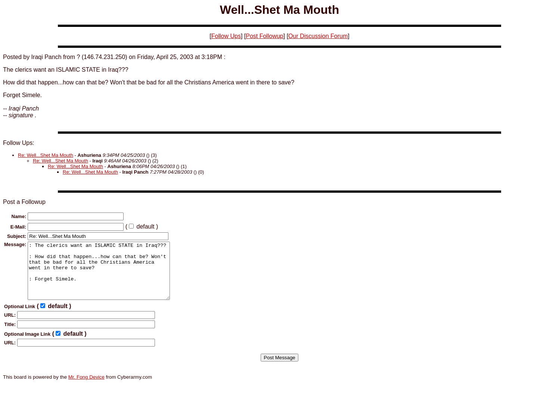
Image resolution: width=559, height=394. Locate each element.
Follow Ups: (18, 143)
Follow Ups (226, 36)
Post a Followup (24, 202)
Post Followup (264, 36)
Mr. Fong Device (86, 388)
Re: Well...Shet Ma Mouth (45, 155)
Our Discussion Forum (318, 36)
